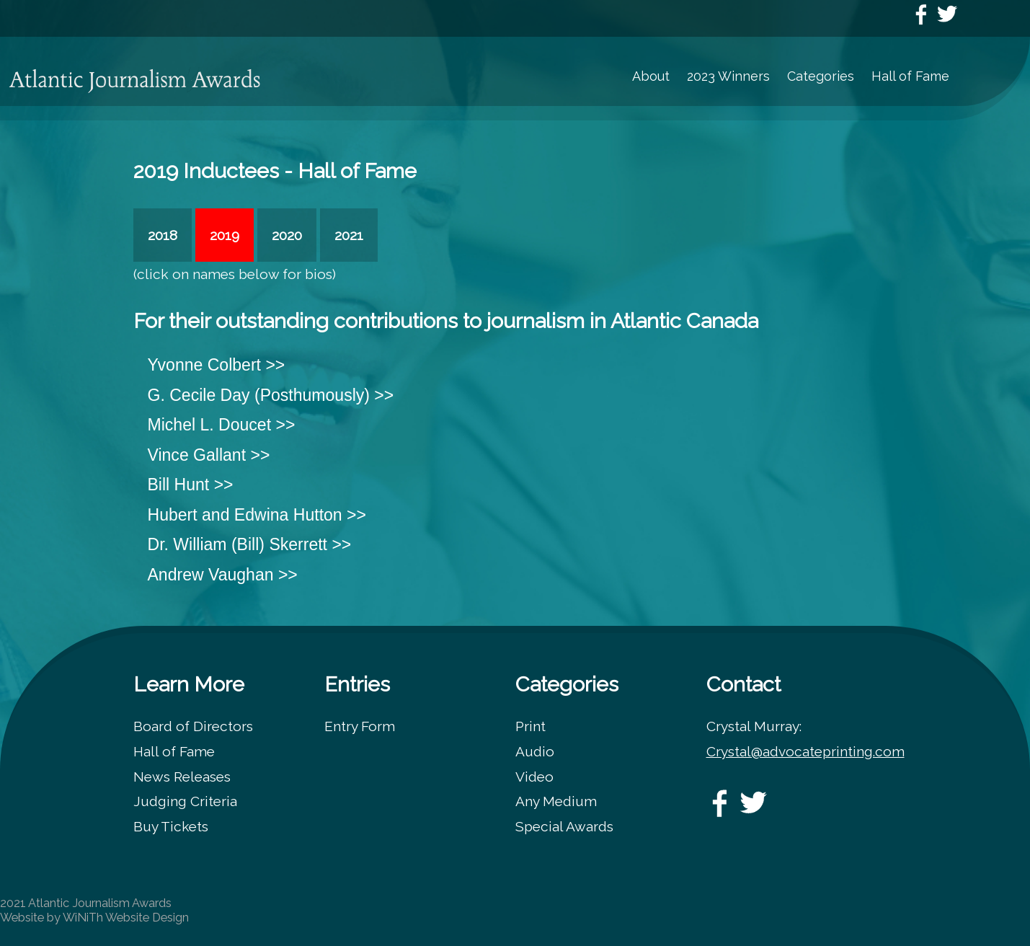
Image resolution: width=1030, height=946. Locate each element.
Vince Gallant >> (209, 455)
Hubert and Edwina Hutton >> (257, 514)
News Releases (182, 776)
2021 (348, 235)
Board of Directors (193, 726)
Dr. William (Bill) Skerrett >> (250, 544)
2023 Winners (728, 76)
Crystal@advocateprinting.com (805, 751)
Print (530, 726)
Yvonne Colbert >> (216, 364)
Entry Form (359, 726)
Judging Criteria (185, 801)
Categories (820, 76)
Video (534, 776)
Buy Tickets (170, 826)
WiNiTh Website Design (126, 917)
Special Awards (564, 826)
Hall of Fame (910, 76)
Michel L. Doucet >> (222, 424)
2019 (224, 235)
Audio (534, 751)
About (651, 76)
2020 (287, 235)
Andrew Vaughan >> (223, 574)
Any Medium (556, 801)
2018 (162, 235)
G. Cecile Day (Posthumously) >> (271, 395)
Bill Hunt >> (191, 484)
